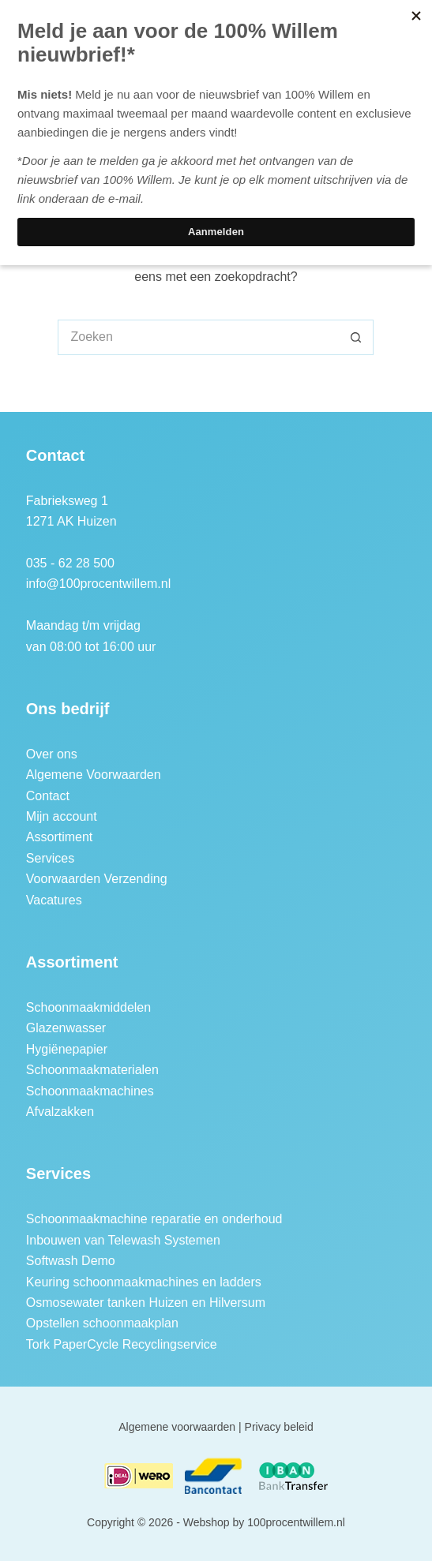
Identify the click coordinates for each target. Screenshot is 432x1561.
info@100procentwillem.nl (98, 583)
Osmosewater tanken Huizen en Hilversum (145, 1302)
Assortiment (59, 837)
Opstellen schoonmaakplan (102, 1323)
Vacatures (54, 900)
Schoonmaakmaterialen (92, 1069)
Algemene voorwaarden (176, 1427)
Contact (47, 796)
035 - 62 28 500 (70, 563)
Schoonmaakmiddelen (88, 1007)
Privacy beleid (279, 1427)
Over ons (51, 754)
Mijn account (61, 816)
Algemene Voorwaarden (93, 774)
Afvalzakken (60, 1111)
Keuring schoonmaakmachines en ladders (143, 1282)
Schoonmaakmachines (90, 1091)
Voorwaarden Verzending (96, 878)
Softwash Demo (70, 1260)
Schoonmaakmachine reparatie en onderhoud (154, 1219)
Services (50, 858)
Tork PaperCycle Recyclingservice (121, 1344)
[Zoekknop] (356, 337)
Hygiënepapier (66, 1049)
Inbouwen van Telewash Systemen (123, 1240)
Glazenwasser (66, 1028)
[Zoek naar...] (198, 337)
